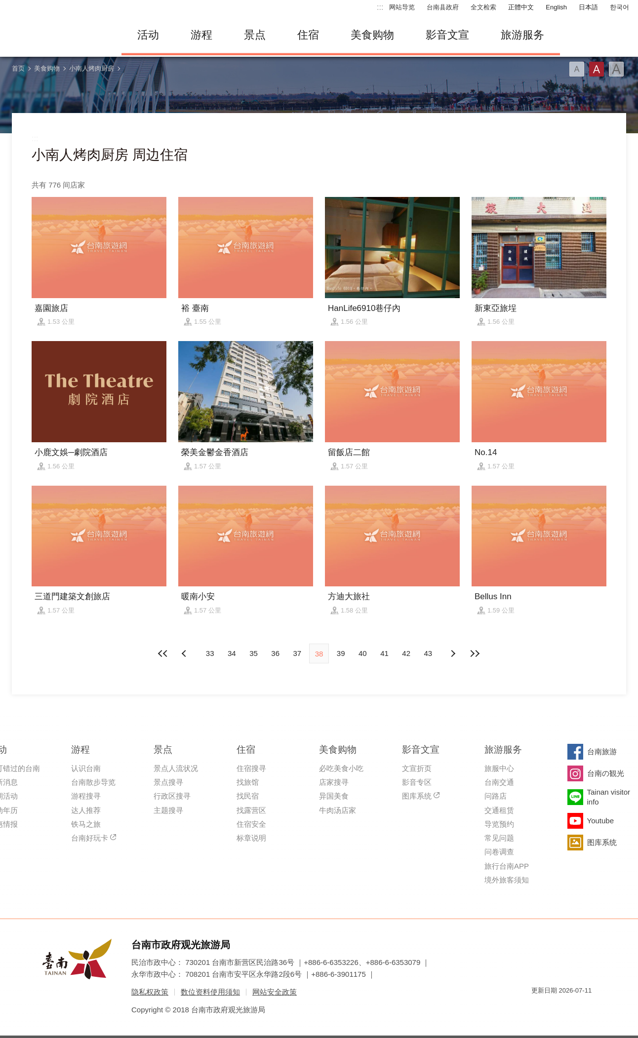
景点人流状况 (176, 768)
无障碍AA (574, 1008)
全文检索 (483, 7)
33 (210, 653)
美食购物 (372, 35)
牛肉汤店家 (337, 810)
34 (232, 653)
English (556, 7)
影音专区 (417, 782)
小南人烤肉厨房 (91, 68)
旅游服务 (522, 35)
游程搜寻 (86, 796)
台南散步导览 (93, 782)
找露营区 (251, 810)
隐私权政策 (149, 992)
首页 (18, 68)
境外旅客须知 (506, 880)
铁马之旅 (86, 824)
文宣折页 (417, 768)
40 (363, 653)
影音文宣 (447, 35)
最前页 (163, 653)
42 (406, 653)
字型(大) (616, 69)
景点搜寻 (168, 782)
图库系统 (417, 796)
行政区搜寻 (172, 796)
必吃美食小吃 (341, 768)
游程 (201, 35)
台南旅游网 (57, 35)
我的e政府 (538, 1008)
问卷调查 (499, 851)
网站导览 (402, 7)
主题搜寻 (168, 810)
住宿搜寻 (251, 768)
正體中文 (521, 7)
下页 (185, 653)
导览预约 (499, 824)
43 (428, 653)
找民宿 (248, 796)
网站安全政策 (274, 992)
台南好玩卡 (89, 838)
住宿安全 (251, 824)
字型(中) (596, 69)
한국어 (619, 7)
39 (341, 653)
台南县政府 (443, 7)
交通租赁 (499, 810)
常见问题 (499, 838)
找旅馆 (248, 782)
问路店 (495, 796)
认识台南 (86, 768)
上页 (453, 653)
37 (297, 653)
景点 (255, 35)
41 (384, 653)
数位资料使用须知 (210, 992)
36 (275, 653)
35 (253, 653)
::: (380, 7)
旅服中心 (499, 768)
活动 (148, 35)
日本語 (588, 7)
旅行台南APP (506, 866)
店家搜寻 (334, 782)
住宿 (308, 35)
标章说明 (251, 838)
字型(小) (576, 69)
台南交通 (499, 782)
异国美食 (334, 796)
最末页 (474, 653)
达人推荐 (86, 810)
